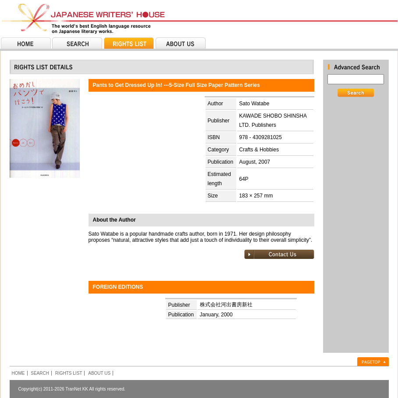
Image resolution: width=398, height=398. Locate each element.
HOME (18, 373)
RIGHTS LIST (68, 373)
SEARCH (40, 373)
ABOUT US (99, 373)
